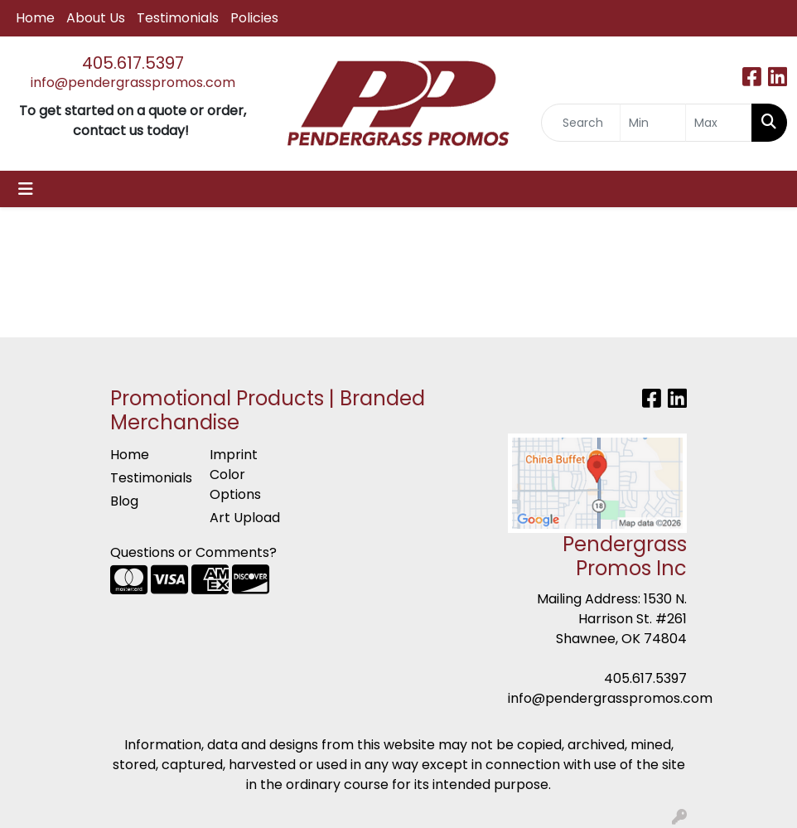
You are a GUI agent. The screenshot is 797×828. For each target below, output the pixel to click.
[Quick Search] (581, 123)
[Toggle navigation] (25, 189)
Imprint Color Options (235, 474)
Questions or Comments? (193, 552)
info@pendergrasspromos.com (133, 82)
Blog (124, 501)
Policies (254, 17)
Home (35, 17)
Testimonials (178, 17)
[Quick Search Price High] (718, 123)
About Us (95, 17)
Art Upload (245, 517)
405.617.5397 (133, 63)
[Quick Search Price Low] (653, 123)
